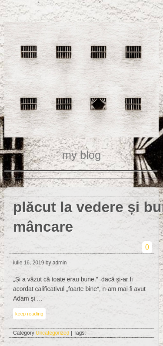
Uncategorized (52, 333)
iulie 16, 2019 (28, 263)
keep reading (29, 313)
